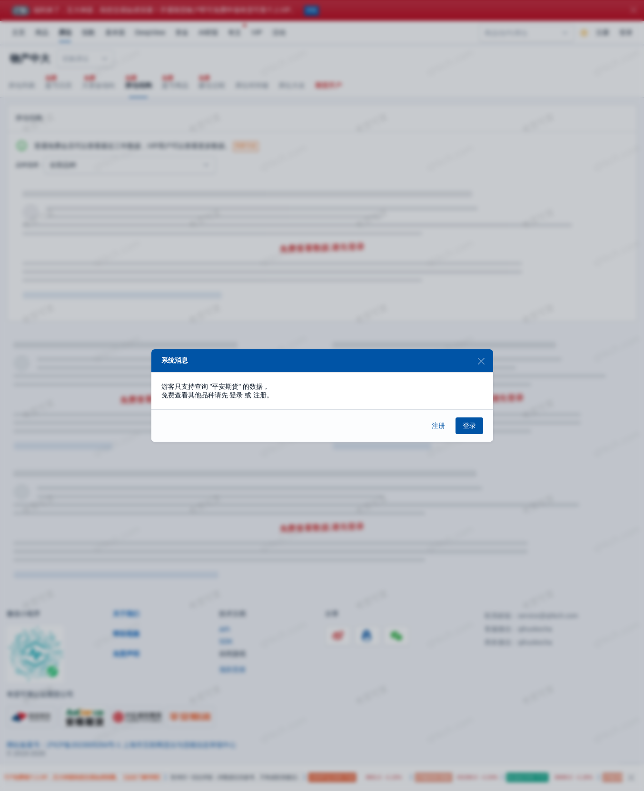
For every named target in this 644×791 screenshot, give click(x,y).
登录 (469, 425)
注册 (438, 425)
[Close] (481, 361)
